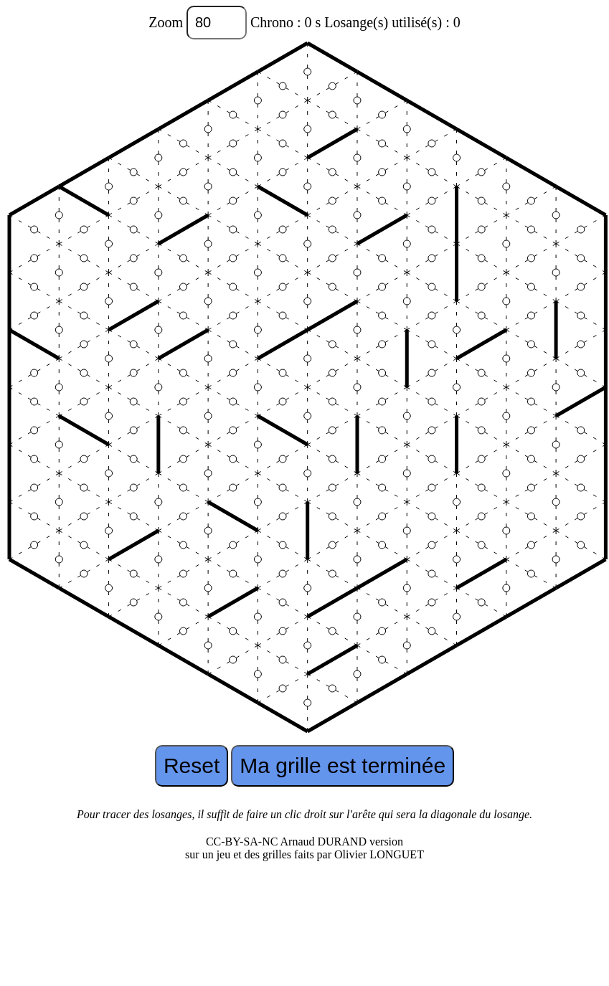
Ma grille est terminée (342, 765)
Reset (191, 765)
